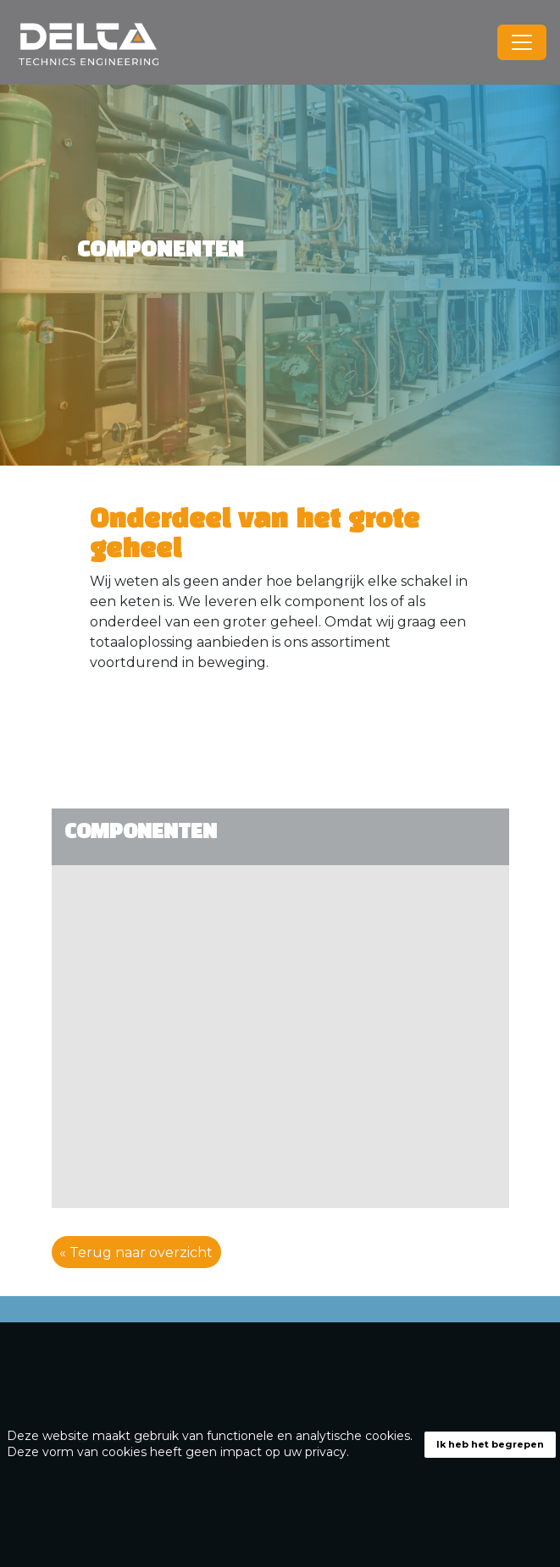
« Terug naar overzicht (136, 1252)
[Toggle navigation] (521, 42)
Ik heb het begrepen (490, 1444)
